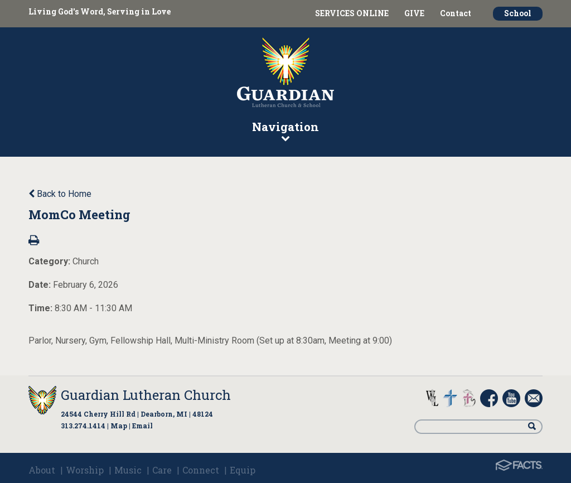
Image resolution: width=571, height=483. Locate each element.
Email (142, 425)
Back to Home (59, 194)
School (517, 13)
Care (162, 470)
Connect (200, 470)
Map (118, 425)
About (41, 470)
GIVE (414, 13)
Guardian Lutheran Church (146, 395)
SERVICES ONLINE (352, 13)
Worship (85, 470)
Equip (242, 470)
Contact (455, 13)
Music (128, 470)
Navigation (285, 130)
